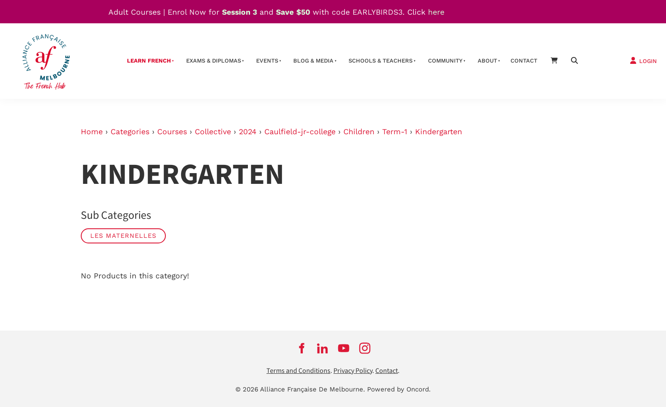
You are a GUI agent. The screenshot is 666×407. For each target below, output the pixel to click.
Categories (130, 131)
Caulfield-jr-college (300, 131)
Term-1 (394, 131)
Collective (213, 131)
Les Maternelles (123, 236)
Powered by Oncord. (399, 389)
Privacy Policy (352, 370)
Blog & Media (313, 60)
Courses (172, 131)
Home (92, 131)
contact (524, 60)
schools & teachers (380, 60)
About (487, 60)
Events (267, 60)
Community (445, 60)
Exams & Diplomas (213, 60)
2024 (248, 131)
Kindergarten (438, 131)
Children (358, 131)
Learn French (149, 60)
